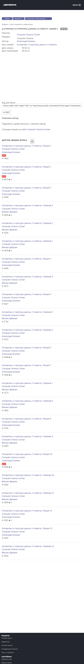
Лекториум (9, 5)
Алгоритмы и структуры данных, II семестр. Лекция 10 (27, 454)
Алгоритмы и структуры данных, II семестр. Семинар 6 (27, 330)
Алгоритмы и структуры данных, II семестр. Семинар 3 (27, 205)
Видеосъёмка (7, 663)
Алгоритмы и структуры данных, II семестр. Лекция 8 (26, 419)
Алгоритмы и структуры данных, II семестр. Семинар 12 (28, 546)
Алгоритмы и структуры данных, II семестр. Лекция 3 (26, 188)
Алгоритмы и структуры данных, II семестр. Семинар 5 (27, 312)
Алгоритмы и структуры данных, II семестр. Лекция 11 (27, 511)
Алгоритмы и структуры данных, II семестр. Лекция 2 (26, 146)
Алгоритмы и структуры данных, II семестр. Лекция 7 (26, 365)
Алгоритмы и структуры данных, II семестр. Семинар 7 (27, 383)
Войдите (5, 24)
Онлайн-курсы (7, 638)
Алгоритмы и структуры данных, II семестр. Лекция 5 (26, 294)
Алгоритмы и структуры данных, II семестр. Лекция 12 (27, 528)
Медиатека (18, 18)
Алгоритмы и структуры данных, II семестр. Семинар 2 (27, 223)
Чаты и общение (8, 652)
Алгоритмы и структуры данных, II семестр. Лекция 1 (26, 167)
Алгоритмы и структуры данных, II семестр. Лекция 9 (39, 18)
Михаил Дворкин (9, 212)
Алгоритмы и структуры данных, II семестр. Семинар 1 (27, 241)
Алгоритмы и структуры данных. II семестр (37, 45)
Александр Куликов (26, 41)
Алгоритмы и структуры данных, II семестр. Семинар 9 (27, 436)
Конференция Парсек (10, 649)
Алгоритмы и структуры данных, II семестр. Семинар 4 (27, 277)
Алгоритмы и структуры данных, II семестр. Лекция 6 (26, 348)
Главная (7, 18)
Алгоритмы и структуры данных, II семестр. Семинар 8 (27, 401)
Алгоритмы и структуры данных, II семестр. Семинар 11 (28, 493)
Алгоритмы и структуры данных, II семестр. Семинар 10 (28, 475)
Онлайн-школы (7, 645)
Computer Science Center (28, 35)
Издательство (7, 659)
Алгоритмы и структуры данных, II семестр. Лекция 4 (26, 259)
